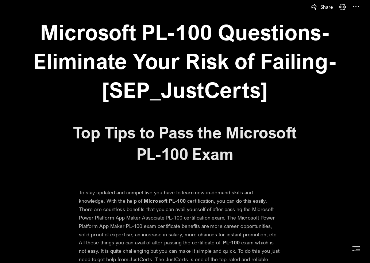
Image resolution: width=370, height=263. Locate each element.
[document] (185, 131)
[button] (321, 7)
